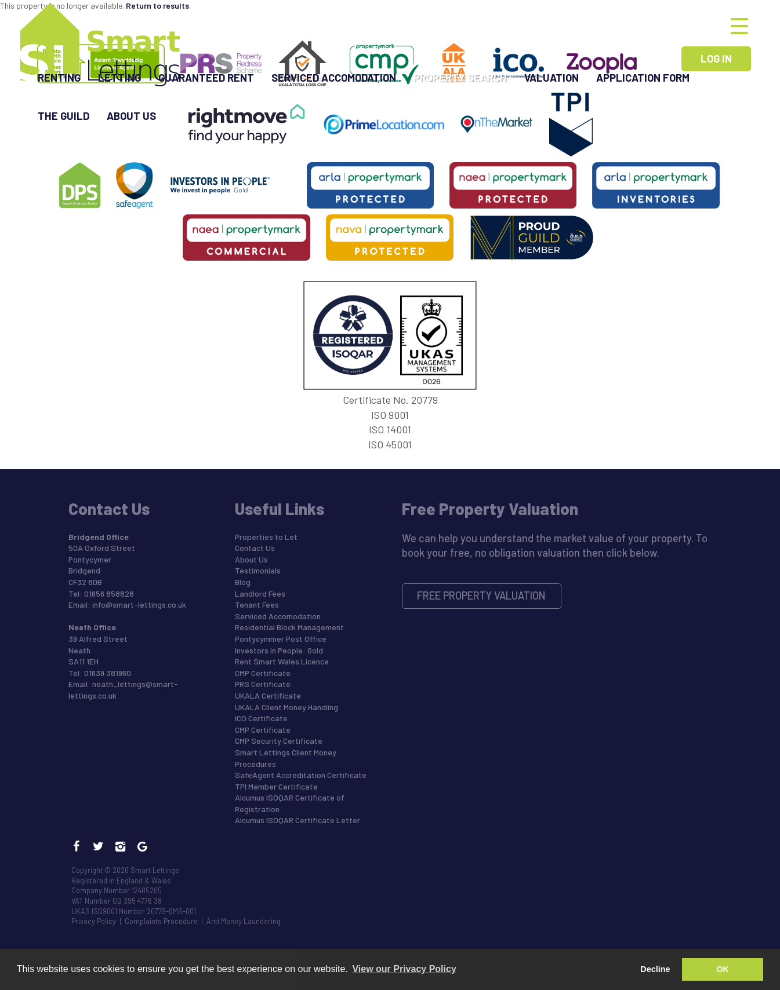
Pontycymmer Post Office (280, 639)
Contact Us (255, 548)
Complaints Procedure (161, 921)
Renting (59, 77)
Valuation (551, 77)
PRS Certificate (263, 684)
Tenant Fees (257, 604)
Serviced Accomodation (333, 77)
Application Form (643, 77)
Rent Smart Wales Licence (282, 661)
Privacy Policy (93, 921)
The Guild (63, 115)
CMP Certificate (263, 673)
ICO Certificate (261, 718)
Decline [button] (655, 969)
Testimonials (258, 570)
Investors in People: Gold (279, 650)
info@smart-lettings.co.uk (139, 604)
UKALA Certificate (268, 695)
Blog (243, 582)
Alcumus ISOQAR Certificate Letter (297, 820)
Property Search (460, 77)
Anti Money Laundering (243, 921)
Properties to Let (266, 537)
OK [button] (722, 969)
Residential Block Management (289, 627)
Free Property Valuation (481, 595)
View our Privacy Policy (404, 969)
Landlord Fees (260, 593)
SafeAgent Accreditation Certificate (301, 775)
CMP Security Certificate (278, 741)
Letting (119, 77)
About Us (131, 115)
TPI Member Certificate (276, 786)
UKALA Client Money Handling (286, 707)
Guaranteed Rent (206, 77)
